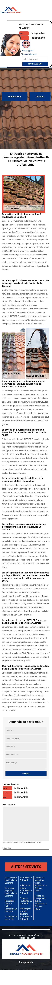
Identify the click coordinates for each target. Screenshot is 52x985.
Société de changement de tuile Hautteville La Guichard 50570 (40, 902)
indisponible (38, 33)
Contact (40, 96)
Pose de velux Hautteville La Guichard (11, 880)
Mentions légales (26, 938)
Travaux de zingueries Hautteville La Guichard (11, 892)
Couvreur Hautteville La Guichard (26, 901)
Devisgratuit (26, 44)
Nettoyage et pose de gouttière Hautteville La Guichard (26, 913)
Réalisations (14, 96)
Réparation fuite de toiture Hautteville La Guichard (11, 906)
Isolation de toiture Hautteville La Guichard (26, 889)
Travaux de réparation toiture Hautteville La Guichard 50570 (40, 884)
